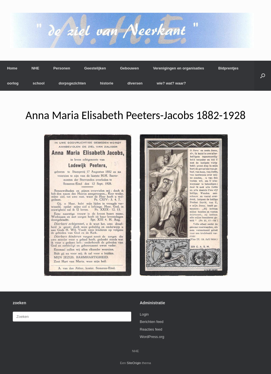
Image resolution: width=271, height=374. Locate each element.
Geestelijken (95, 68)
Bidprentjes (228, 68)
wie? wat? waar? (171, 83)
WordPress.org (152, 337)
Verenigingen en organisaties (178, 68)
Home (12, 68)
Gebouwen (129, 68)
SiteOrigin (134, 363)
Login (144, 314)
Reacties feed (151, 329)
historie (106, 83)
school (38, 83)
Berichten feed (152, 322)
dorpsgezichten (72, 83)
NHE (35, 68)
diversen (134, 83)
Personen (61, 68)
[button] (262, 76)
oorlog (12, 83)
